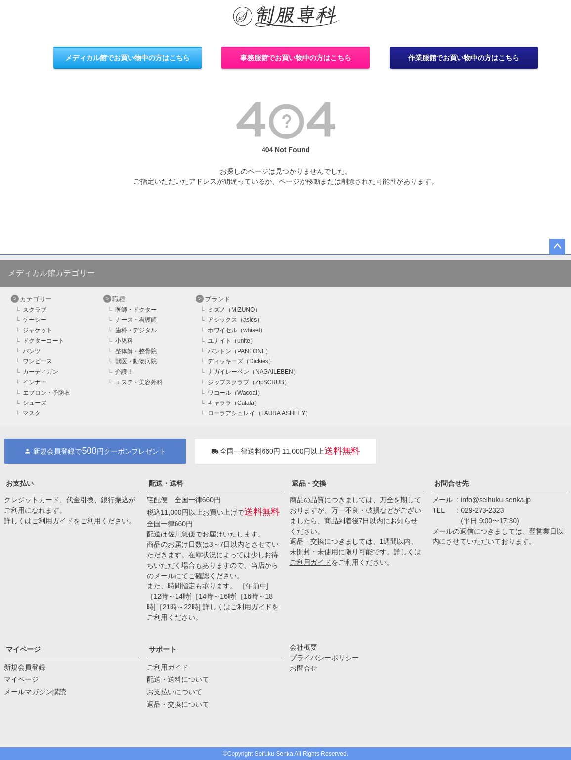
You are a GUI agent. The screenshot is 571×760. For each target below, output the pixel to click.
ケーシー (34, 319)
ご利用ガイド (52, 521)
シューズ (34, 403)
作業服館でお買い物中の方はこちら (463, 58)
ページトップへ (557, 247)
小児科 (124, 340)
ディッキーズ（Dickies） (241, 361)
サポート (162, 649)
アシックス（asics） (235, 319)
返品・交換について (178, 704)
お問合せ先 (451, 483)
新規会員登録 (24, 667)
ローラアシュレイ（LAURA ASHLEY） (259, 413)
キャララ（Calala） (234, 403)
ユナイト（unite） (232, 340)
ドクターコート (43, 340)
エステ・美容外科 (139, 382)
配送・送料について (178, 679)
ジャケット (37, 330)
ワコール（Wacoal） (235, 392)
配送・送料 (166, 483)
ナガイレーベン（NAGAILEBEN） (253, 371)
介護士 (124, 371)
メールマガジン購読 (35, 692)
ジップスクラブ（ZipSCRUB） (249, 382)
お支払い (20, 483)
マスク (32, 413)
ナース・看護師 (136, 319)
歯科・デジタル (136, 330)
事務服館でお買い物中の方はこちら (295, 58)
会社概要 (303, 647)
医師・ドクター (136, 309)
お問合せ (303, 668)
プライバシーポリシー (324, 658)
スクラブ (34, 309)
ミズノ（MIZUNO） (234, 309)
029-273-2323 (482, 510)
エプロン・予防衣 (46, 392)
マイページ (23, 649)
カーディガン (40, 371)
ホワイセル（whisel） (236, 330)
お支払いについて (174, 692)
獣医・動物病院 (136, 361)
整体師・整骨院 (136, 351)
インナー (34, 382)
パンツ (32, 351)
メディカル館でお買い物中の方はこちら (127, 58)
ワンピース (37, 361)
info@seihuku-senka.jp (496, 500)
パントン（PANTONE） (239, 351)
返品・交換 (309, 483)
